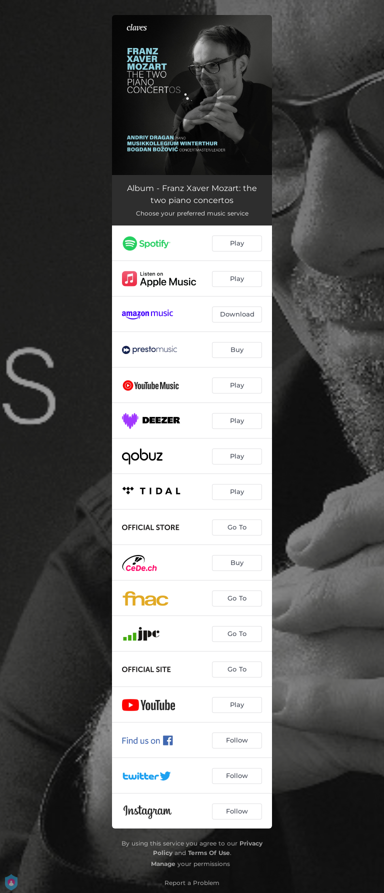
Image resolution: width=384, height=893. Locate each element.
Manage (163, 864)
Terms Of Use (209, 852)
